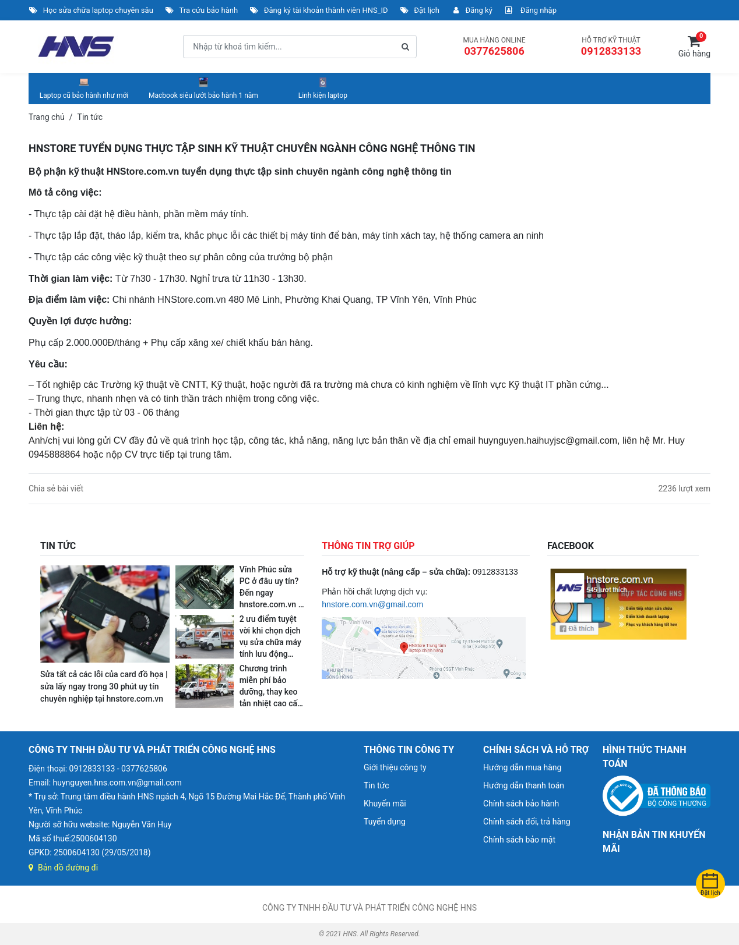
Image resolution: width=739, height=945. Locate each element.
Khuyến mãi (385, 803)
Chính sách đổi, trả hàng (527, 821)
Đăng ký (471, 10)
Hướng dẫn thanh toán (523, 785)
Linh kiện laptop (322, 88)
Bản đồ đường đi (63, 867)
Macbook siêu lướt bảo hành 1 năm (203, 88)
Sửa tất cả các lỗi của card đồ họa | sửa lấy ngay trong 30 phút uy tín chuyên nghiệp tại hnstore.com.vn (103, 686)
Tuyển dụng (385, 821)
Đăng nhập (530, 10)
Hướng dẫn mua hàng (522, 767)
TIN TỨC (58, 545)
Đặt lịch (419, 10)
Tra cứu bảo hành (201, 10)
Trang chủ (47, 117)
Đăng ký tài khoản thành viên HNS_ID (318, 10)
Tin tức (376, 785)
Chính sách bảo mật (519, 839)
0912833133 (611, 51)
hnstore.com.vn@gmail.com (372, 604)
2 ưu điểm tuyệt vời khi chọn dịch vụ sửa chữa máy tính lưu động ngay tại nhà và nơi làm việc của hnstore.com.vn (270, 653)
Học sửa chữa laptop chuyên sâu (91, 10)
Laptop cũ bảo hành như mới (84, 88)
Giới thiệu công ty (395, 767)
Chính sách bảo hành (521, 803)
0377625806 (494, 51)
